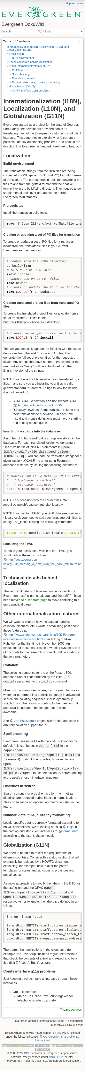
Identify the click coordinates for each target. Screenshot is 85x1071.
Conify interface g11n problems (31, 90)
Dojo (70, 827)
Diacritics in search (23, 78)
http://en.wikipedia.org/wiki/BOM (40, 405)
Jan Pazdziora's (25, 720)
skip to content (74, 3)
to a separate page (34, 600)
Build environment (23, 57)
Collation (17, 70)
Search (40, 31)
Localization (16, 53)
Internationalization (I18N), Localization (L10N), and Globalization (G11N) (38, 48)
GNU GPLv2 (56, 1057)
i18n (66, 1009)
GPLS (27, 1053)
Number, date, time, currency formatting (36, 82)
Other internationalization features (29, 66)
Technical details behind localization (31, 62)
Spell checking (21, 74)
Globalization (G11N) (22, 86)
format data (70, 831)
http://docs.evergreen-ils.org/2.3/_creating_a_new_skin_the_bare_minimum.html (42, 564)
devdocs (76, 1009)
